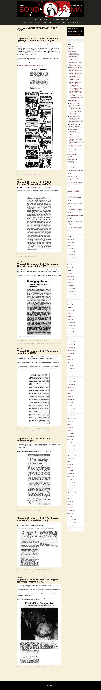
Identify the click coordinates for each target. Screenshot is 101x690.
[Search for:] (75, 40)
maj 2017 (69, 467)
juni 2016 (69, 501)
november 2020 (70, 344)
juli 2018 (69, 424)
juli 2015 (69, 529)
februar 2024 (70, 242)
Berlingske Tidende (40, 343)
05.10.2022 (19, 36)
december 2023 (70, 248)
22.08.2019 (19, 179)
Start (24, 22)
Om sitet (37, 22)
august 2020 (70, 353)
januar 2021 (69, 338)
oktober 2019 (70, 384)
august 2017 (70, 458)
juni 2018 (69, 427)
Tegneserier (70, 161)
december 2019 (70, 378)
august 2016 (70, 495)
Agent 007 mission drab (24, 174)
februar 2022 (70, 313)
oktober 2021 (70, 325)
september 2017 (70, 455)
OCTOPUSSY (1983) (73, 126)
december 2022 (70, 285)
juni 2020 (69, 359)
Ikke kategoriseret (72, 154)
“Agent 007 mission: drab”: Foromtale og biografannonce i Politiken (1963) (37, 39)
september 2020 (70, 350)
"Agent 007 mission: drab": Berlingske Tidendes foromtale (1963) (76, 84)
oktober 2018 (70, 415)
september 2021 (70, 328)
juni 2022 (69, 304)
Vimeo (69, 22)
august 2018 (70, 421)
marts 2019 (69, 399)
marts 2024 (69, 239)
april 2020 (69, 365)
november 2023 (70, 251)
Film (69, 50)
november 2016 (70, 485)
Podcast (57, 22)
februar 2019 (70, 402)
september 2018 (70, 418)
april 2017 (69, 470)
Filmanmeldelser (71, 51)
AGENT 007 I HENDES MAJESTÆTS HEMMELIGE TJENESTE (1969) (74, 58)
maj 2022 (69, 307)
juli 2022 (69, 301)
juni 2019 (69, 396)
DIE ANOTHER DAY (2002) (74, 108)
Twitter (63, 22)
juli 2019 (69, 393)
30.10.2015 (19, 348)
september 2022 (70, 294)
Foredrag (30, 22)
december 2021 (70, 319)
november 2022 (70, 288)
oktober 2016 (70, 489)
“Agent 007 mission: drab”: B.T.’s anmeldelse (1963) (34, 439)
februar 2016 (70, 513)
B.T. (31, 510)
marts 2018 (69, 436)
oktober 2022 (70, 291)
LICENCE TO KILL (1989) (74, 116)
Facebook (50, 22)
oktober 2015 (70, 525)
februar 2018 (70, 439)
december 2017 (70, 445)
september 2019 (70, 387)
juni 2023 (69, 267)
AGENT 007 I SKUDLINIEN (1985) (76, 62)
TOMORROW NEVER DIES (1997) (76, 142)
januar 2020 (69, 374)
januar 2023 (69, 282)
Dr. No (46, 343)
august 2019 (70, 390)
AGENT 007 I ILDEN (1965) (74, 61)
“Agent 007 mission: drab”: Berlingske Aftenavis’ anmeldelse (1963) (37, 519)
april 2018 (69, 433)
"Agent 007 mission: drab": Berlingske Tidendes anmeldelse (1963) (76, 79)
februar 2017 (70, 476)
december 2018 (70, 408)
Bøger (69, 48)
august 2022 (70, 297)
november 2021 (70, 322)
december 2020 (70, 341)
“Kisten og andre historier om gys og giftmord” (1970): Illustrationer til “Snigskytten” (74, 198)
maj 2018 (69, 430)
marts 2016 (69, 510)
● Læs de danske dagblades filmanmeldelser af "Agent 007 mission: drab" (32, 65)
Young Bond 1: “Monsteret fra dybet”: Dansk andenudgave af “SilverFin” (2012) (75, 229)
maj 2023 (69, 270)
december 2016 (70, 482)
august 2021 (70, 331)
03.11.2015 (19, 261)
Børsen (31, 174)
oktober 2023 (70, 254)
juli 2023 (69, 264)
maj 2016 (69, 504)
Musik (69, 156)
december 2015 (70, 519)
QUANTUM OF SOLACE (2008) (75, 127)
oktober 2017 (70, 452)
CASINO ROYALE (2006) (74, 103)
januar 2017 (69, 479)
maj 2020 (69, 362)
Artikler (69, 46)
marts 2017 (69, 473)
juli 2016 (69, 498)
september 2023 (70, 257)
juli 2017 (69, 461)
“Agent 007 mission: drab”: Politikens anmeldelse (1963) (37, 352)
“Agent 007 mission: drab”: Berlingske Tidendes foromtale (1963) (37, 580)
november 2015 (70, 522)
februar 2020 (70, 371)
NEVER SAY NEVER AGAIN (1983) (76, 121)
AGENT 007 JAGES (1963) (74, 65)
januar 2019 (69, 405)
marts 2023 (69, 276)
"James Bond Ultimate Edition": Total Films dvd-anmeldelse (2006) (75, 147)
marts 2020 (69, 368)
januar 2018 (69, 442)
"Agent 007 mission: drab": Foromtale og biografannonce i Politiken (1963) (76, 88)
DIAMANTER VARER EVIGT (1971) (76, 105)
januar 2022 (69, 316)
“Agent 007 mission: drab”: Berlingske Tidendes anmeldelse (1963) (37, 265)
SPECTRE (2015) (72, 131)
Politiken (43, 174)
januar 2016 (69, 516)
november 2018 (70, 411)
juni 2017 (69, 464)
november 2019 (70, 381)
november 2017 (70, 448)
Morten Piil (58, 343)
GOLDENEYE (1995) (73, 110)
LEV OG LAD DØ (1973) (74, 114)
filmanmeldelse (37, 174)
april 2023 (69, 273)
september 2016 (70, 492)
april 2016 (69, 507)
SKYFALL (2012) (72, 129)
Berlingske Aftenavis (40, 571)
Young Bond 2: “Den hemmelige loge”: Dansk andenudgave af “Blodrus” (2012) (75, 184)
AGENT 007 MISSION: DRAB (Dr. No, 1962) (44, 171)
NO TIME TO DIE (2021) (74, 124)
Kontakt (44, 22)
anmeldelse (32, 343)
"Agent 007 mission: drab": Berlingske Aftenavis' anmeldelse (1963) (76, 75)
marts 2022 (69, 310)
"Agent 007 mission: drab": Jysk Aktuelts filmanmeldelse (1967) (76, 93)
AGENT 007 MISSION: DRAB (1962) (27, 171)
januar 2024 (69, 245)
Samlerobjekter (71, 159)
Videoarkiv (70, 162)
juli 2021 (69, 334)
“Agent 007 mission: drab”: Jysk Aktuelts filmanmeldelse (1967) (34, 183)
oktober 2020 (70, 347)
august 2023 (70, 261)
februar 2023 (70, 279)
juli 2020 (69, 356)
